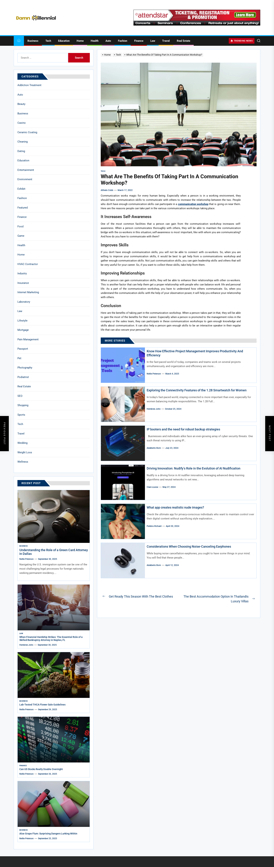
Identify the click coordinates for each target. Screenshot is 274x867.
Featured (22, 207)
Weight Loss (24, 452)
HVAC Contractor (27, 264)
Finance (138, 40)
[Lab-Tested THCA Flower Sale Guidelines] (54, 675)
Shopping (22, 405)
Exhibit (21, 188)
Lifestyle (22, 320)
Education (64, 40)
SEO (19, 396)
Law (152, 40)
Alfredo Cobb (107, 190)
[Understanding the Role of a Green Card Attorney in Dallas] (54, 516)
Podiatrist (23, 377)
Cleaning (22, 141)
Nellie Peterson (154, 373)
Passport (22, 348)
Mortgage (23, 330)
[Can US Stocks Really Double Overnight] (54, 739)
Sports (21, 414)
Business (32, 40)
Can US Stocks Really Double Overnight (41, 769)
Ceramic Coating (27, 132)
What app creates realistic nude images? (175, 507)
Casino (21, 122)
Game (20, 235)
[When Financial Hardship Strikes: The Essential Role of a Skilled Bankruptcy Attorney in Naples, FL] (54, 607)
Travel (166, 40)
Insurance (23, 283)
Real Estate (183, 40)
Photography (24, 367)
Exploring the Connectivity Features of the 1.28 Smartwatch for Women (197, 390)
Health (94, 40)
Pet (19, 358)
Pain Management (28, 339)
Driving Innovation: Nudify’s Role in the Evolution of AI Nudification (193, 468)
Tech (48, 40)
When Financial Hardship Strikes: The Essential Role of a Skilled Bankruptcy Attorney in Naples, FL (51, 638)
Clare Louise (152, 487)
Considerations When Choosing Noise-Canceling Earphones (189, 546)
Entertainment (25, 170)
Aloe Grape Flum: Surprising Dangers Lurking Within (48, 833)
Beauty (21, 104)
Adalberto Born (154, 448)
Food (20, 226)
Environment (24, 179)
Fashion (122, 40)
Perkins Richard (154, 526)
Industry (22, 273)
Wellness (22, 461)
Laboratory (23, 301)
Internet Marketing (28, 292)
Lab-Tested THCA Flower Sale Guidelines (42, 704)
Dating (21, 151)
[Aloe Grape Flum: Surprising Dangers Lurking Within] (54, 804)
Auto (108, 40)
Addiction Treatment (29, 85)
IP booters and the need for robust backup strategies (183, 429)
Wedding (22, 442)
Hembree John (154, 409)
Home (80, 40)
